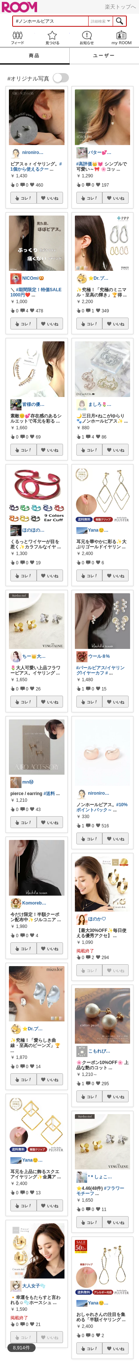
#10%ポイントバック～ (102, 807)
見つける (52, 38)
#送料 (49, 793)
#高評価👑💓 (89, 164)
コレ (26, 198)
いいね (52, 198)
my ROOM (121, 38)
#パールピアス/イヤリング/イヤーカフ (100, 670)
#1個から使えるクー (36, 166)
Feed (17, 38)
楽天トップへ (120, 7)
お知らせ (87, 38)
